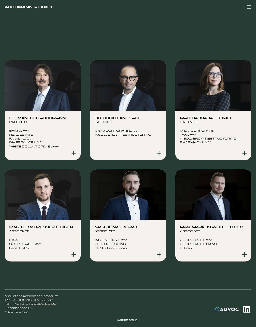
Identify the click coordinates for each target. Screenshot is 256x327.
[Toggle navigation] (249, 7)
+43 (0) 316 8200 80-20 (34, 303)
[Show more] (73, 153)
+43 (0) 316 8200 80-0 (32, 300)
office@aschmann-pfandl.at (35, 296)
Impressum (128, 320)
